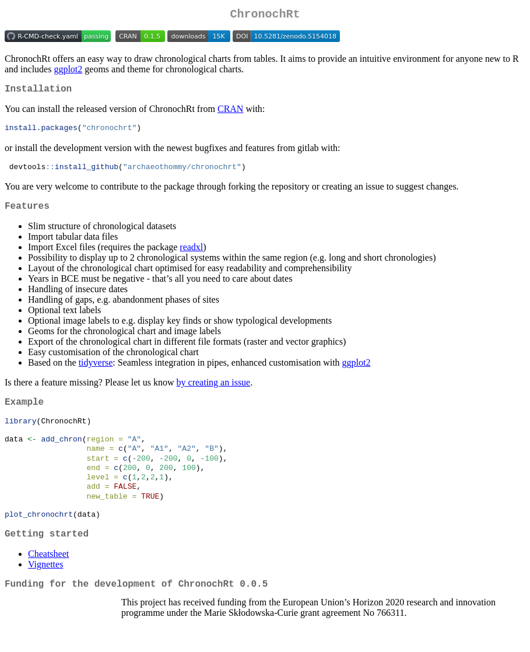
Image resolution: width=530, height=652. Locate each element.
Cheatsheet (48, 580)
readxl (191, 256)
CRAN (230, 113)
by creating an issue (214, 391)
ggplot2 (68, 71)
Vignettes (45, 590)
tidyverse (96, 371)
